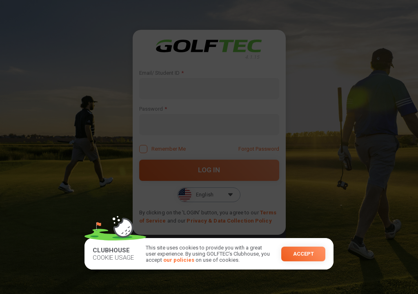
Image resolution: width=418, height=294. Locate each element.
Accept (303, 254)
